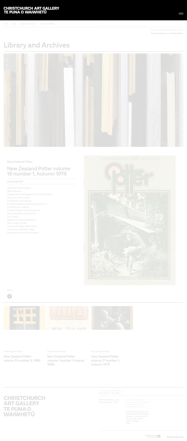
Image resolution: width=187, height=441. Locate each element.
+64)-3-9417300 (132, 421)
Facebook (9, 296)
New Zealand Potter (47, 23)
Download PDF (15, 181)
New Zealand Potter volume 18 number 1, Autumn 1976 (79, 23)
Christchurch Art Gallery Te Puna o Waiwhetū (31, 10)
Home (6, 23)
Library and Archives (28, 23)
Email (128, 423)
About (14, 23)
